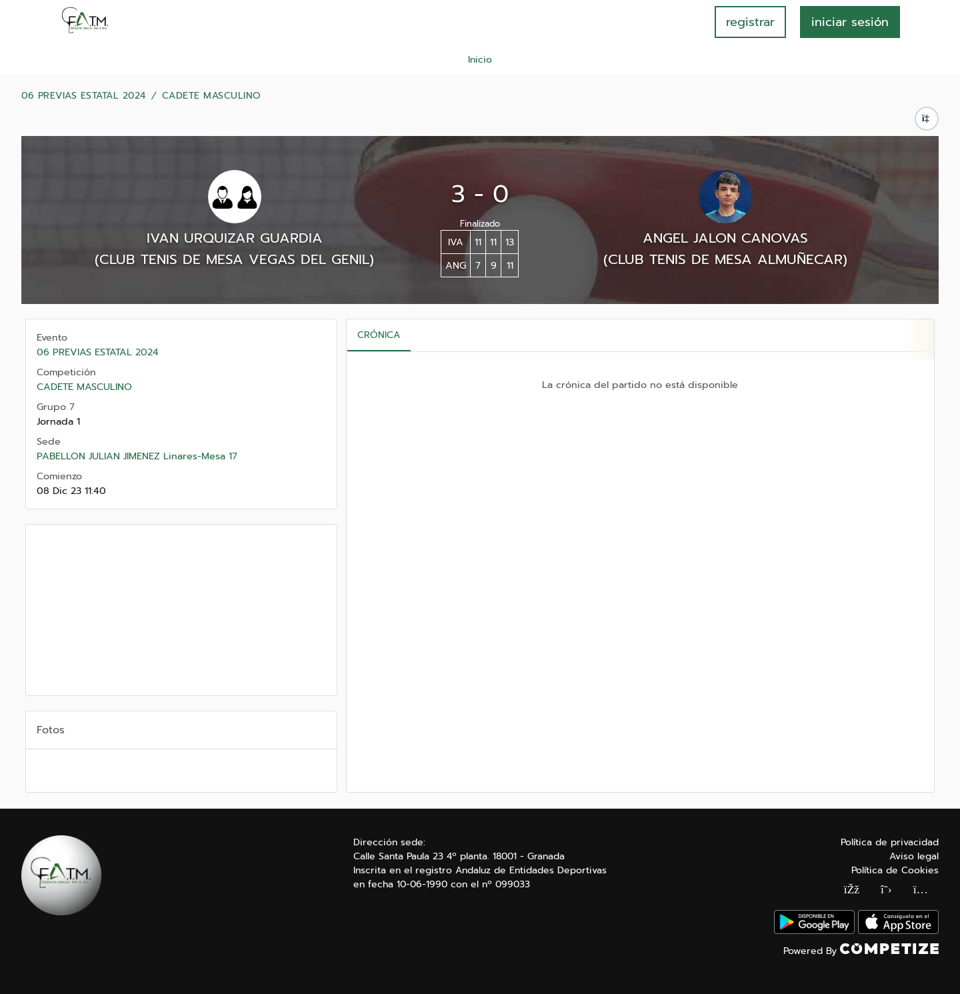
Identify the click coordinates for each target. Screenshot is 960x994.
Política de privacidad (890, 842)
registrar (750, 22)
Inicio (480, 60)
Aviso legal (914, 856)
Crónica (378, 335)
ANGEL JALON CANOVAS (725, 238)
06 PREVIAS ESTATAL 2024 (83, 96)
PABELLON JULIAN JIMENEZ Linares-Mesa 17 (137, 456)
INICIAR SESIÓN (850, 22)
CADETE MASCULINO (211, 96)
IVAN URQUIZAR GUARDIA (235, 238)
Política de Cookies (895, 870)
